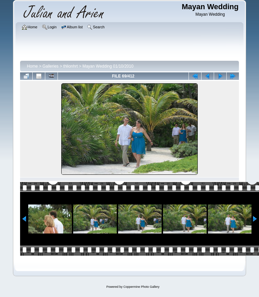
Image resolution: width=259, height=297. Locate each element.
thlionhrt (70, 66)
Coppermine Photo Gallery (141, 286)
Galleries (51, 66)
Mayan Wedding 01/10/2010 (107, 66)
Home (32, 66)
